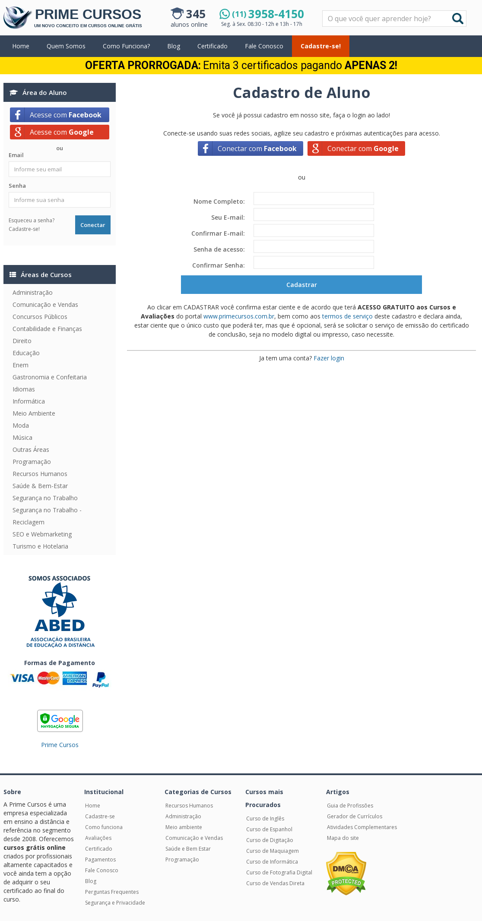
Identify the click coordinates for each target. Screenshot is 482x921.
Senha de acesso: (219, 249)
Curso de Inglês (265, 818)
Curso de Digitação (269, 840)
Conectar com (257, 148)
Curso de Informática (272, 861)
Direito (22, 341)
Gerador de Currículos (354, 816)
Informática (29, 401)
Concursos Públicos (40, 316)
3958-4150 (268, 13)
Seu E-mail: (228, 217)
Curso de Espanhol (269, 829)
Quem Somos (66, 46)
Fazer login (329, 358)
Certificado (212, 46)
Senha (17, 185)
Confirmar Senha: (218, 265)
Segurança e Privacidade (115, 902)
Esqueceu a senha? (31, 220)
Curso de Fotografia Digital (279, 872)
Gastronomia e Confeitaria (50, 377)
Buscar (457, 18)
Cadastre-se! (321, 46)
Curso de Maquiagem (272, 851)
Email (16, 155)
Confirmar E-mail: (218, 233)
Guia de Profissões (350, 805)
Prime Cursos (60, 745)
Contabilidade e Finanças (47, 329)
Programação (32, 461)
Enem (21, 365)
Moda (21, 425)
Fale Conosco (264, 46)
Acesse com (65, 115)
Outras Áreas (31, 449)
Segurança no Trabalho (45, 498)
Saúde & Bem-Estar (40, 486)
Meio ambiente (183, 827)
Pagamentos (100, 859)
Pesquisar (322, 11)
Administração (33, 292)
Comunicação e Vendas (45, 304)
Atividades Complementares (362, 827)
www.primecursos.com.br (238, 316)
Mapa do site (343, 838)
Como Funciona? (126, 46)
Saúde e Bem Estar (188, 848)
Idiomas (24, 389)
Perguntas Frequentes (112, 892)
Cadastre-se (100, 816)
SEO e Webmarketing (42, 534)
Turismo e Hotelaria (40, 546)
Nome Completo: (219, 201)
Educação (26, 353)
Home (20, 46)
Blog (173, 46)
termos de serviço (347, 316)
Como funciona (104, 827)
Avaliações (98, 838)
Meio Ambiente (34, 413)
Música (22, 437)
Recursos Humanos (40, 474)
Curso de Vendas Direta (275, 883)
